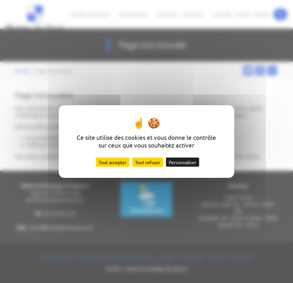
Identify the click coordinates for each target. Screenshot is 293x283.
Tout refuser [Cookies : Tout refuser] (147, 162)
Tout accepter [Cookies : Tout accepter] (112, 162)
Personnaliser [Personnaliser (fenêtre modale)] (182, 162)
